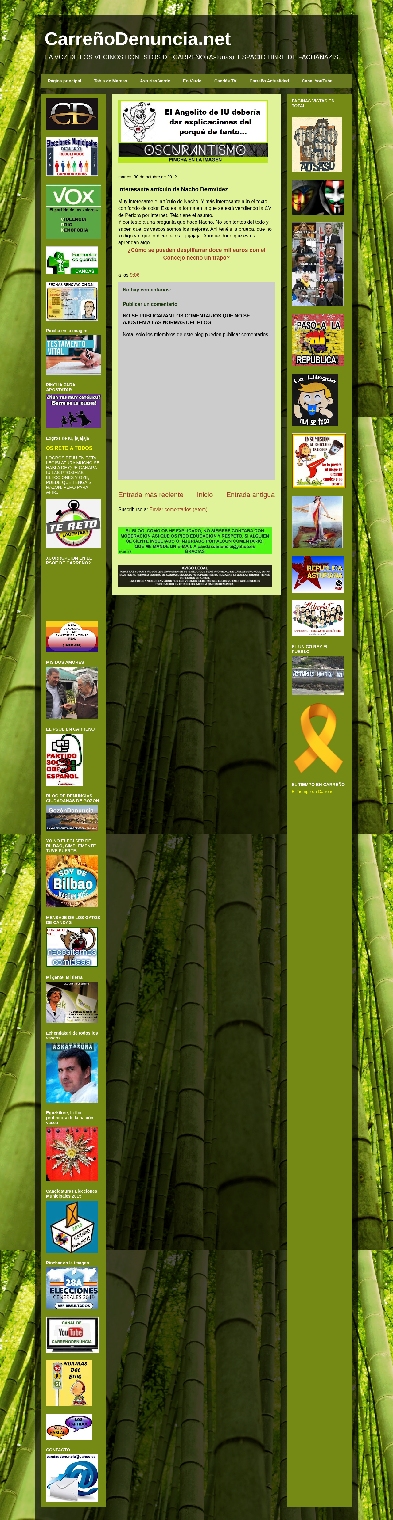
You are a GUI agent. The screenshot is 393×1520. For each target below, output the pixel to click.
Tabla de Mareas (110, 80)
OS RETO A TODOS (69, 448)
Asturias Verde (155, 80)
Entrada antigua (250, 495)
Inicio (205, 495)
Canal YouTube (317, 80)
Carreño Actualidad (269, 80)
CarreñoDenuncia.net (138, 38)
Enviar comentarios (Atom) (178, 509)
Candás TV (225, 80)
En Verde (192, 80)
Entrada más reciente (151, 495)
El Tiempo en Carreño (312, 791)
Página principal (64, 80)
